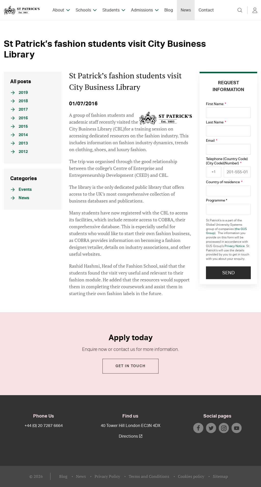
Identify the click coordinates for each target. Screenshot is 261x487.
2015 (19, 126)
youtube (236, 428)
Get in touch (130, 366)
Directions (130, 436)
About (58, 10)
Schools (83, 10)
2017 (19, 109)
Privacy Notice (235, 246)
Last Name (216, 122)
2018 (19, 101)
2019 (19, 92)
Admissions (142, 10)
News (186, 10)
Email (211, 140)
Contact (206, 10)
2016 (19, 118)
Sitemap (220, 476)
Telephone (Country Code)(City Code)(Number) (227, 161)
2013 (19, 143)
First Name (216, 104)
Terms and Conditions (149, 476)
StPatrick (22, 10)
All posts (20, 81)
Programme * (216, 200)
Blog (168, 10)
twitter (211, 428)
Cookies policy (191, 476)
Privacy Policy (107, 476)
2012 (19, 151)
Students (111, 10)
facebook (198, 428)
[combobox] (213, 172)
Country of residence (224, 182)
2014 (19, 135)
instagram (224, 428)
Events (21, 189)
